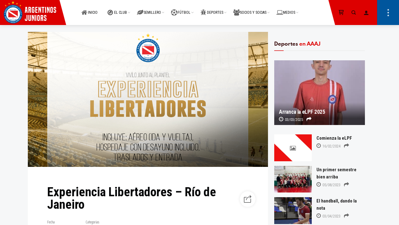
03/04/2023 (328, 216)
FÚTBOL (180, 9)
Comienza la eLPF (334, 138)
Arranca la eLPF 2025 (302, 112)
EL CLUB (117, 9)
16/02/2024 (328, 146)
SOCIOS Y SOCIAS (249, 9)
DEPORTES (211, 9)
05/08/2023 (328, 184)
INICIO (89, 9)
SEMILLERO (149, 9)
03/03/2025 (291, 119)
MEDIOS (285, 9)
